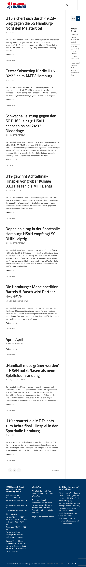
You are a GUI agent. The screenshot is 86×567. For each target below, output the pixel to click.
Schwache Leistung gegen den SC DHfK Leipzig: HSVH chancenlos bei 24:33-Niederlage (31, 123)
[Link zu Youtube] (75, 563)
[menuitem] (66, 5)
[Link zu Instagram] (72, 563)
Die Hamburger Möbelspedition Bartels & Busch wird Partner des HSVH (32, 292)
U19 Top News (11, 190)
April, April (14, 339)
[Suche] (66, 5)
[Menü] (72, 5)
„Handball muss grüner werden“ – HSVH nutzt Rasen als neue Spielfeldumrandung (33, 370)
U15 (7, 32)
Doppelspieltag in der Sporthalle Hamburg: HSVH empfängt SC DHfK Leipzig (33, 234)
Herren (8, 135)
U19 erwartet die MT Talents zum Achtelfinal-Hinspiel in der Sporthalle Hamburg (32, 426)
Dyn (62, 493)
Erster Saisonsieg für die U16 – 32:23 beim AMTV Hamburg (32, 73)
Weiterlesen (12, 54)
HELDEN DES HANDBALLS (14, 344)
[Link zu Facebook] (68, 563)
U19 (7, 435)
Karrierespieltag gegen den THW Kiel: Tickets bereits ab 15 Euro (76, 69)
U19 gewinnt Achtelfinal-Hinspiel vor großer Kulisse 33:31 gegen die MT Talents (29, 181)
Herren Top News (18, 135)
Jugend (11, 32)
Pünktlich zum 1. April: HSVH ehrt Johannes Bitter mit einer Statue (75, 52)
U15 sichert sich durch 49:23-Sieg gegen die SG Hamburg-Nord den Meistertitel (31, 23)
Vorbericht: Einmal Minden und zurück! (75, 38)
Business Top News (20, 301)
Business (9, 301)
